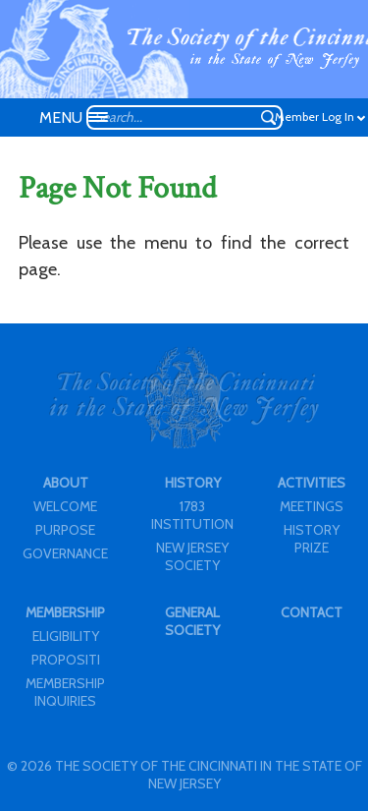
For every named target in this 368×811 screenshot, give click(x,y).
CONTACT (311, 612)
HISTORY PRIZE (312, 538)
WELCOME (65, 506)
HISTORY (193, 483)
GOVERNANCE (65, 553)
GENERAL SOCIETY (192, 621)
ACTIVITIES (311, 483)
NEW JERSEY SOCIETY (192, 556)
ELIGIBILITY (65, 636)
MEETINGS (311, 506)
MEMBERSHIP (65, 612)
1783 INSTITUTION (192, 515)
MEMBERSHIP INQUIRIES (65, 692)
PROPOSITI (65, 659)
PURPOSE (65, 530)
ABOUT (65, 483)
